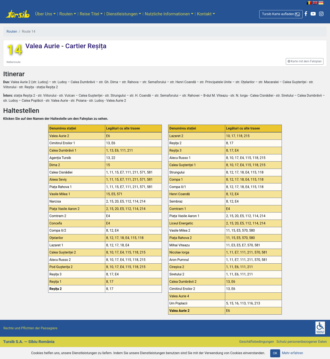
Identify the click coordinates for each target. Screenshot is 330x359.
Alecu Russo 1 (180, 158)
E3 (233, 245)
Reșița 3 (55, 274)
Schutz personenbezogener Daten (302, 342)
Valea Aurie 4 (179, 296)
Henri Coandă (179, 194)
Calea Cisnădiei (61, 172)
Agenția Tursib (60, 158)
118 (141, 238)
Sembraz (176, 201)
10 (111, 252)
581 (150, 172)
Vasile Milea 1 (59, 194)
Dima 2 (54, 165)
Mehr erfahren (292, 353)
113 (243, 303)
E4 (108, 216)
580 (252, 230)
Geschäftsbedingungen (256, 342)
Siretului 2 (176, 274)
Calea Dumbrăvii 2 (183, 282)
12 (111, 230)
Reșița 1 (55, 282)
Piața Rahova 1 (60, 187)
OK (275, 353)
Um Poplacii (178, 303)
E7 (122, 172)
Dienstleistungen (122, 14)
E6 (108, 136)
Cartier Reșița (85, 46)
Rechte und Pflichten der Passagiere (30, 328)
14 (14, 50)
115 (133, 238)
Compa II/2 (57, 230)
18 (122, 238)
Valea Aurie (43, 46)
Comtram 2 (57, 216)
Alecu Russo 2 (60, 260)
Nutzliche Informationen (167, 14)
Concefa (55, 223)
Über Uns (43, 14)
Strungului (177, 172)
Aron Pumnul (179, 260)
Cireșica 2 (176, 267)
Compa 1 (176, 179)
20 (117, 201)
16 (237, 303)
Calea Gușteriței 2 (62, 252)
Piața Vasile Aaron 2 (64, 209)
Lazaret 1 (56, 245)
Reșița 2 (55, 289)
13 (108, 143)
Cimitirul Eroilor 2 (182, 289)
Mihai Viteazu (179, 245)
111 (123, 150)
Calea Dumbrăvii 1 (63, 150)
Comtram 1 (177, 209)
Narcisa (55, 201)
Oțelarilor (56, 238)
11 (111, 172)
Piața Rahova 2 (180, 238)
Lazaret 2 (176, 136)
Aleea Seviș (58, 179)
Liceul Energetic (181, 223)
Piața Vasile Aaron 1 (184, 216)
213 (257, 303)
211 (130, 150)
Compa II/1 (177, 187)
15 (108, 165)
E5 (113, 194)
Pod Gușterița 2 (61, 267)
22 (113, 158)
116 (250, 303)
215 (142, 252)
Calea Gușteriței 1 (182, 165)
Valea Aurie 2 (59, 136)
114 (135, 201)
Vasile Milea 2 (179, 230)
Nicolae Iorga (179, 252)
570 (245, 230)
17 (117, 238)
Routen (66, 14)
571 (142, 172)
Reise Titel (89, 14)
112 (128, 201)
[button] (281, 14)
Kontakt (204, 14)
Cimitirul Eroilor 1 (62, 143)
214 (142, 201)
